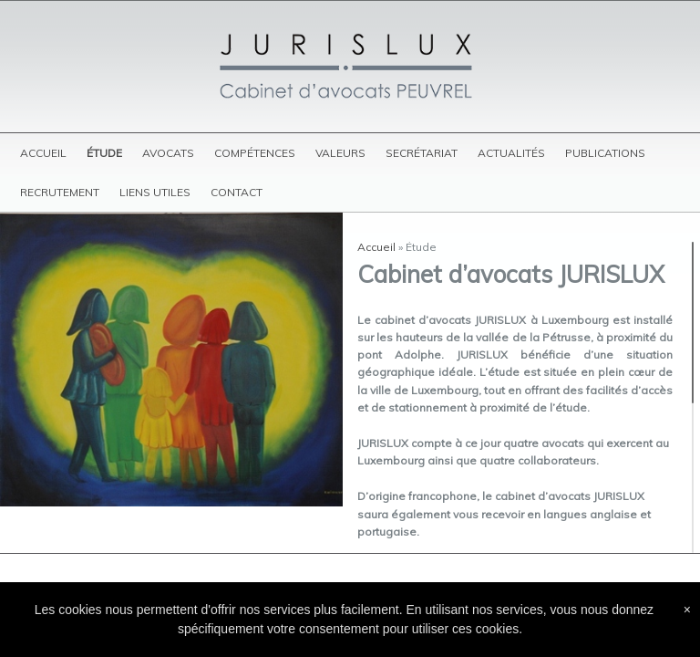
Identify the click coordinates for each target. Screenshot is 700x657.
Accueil (43, 153)
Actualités (511, 153)
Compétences (254, 153)
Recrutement (59, 192)
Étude (104, 153)
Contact (236, 192)
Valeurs (340, 153)
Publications (605, 153)
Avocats (168, 153)
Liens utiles (154, 192)
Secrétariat (422, 153)
